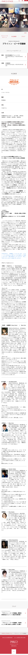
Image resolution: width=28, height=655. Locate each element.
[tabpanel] (14, 18)
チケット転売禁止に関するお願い (20, 637)
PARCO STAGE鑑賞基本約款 (7, 637)
